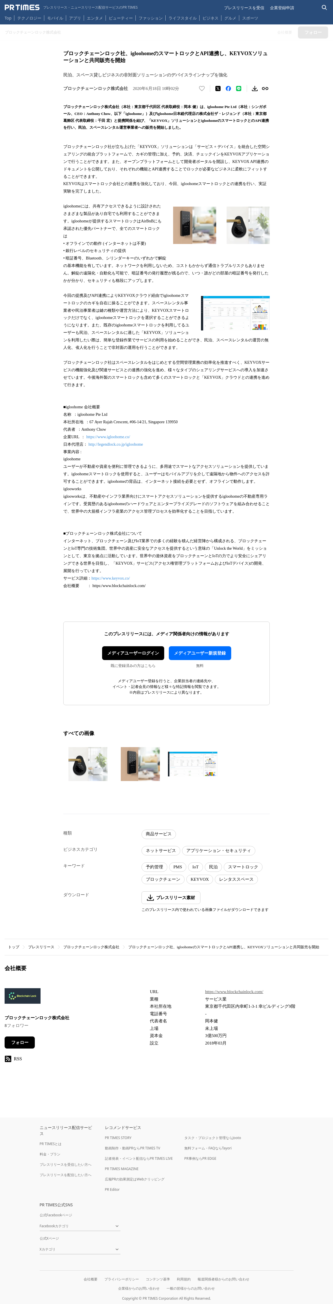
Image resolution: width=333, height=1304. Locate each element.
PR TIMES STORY (118, 1137)
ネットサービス (161, 850)
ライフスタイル (183, 18)
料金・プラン (50, 1154)
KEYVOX (200, 879)
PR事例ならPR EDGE (200, 1158)
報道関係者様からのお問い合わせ (223, 1279)
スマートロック (243, 867)
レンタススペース (236, 879)
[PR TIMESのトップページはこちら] (71, 7)
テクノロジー (29, 18)
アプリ (75, 18)
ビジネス (210, 18)
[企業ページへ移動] (23, 997)
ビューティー (121, 18)
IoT (195, 867)
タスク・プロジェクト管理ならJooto (212, 1137)
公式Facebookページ (56, 1215)
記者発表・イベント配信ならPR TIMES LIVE (139, 1158)
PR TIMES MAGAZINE (122, 1168)
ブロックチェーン (163, 879)
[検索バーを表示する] (324, 7)
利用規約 (184, 1279)
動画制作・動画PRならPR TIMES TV (132, 1148)
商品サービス (159, 834)
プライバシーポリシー (121, 1279)
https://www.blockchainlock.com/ (234, 991)
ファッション (151, 18)
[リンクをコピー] (265, 88)
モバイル (55, 18)
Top (8, 18)
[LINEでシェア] (238, 88)
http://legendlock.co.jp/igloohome (116, 444)
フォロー (19, 1042)
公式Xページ (49, 1238)
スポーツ (250, 18)
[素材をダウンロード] (254, 88)
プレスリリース (41, 947)
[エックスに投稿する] (218, 88)
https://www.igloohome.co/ (108, 437)
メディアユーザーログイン (133, 653)
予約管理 (154, 867)
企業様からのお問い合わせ (139, 1288)
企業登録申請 (282, 7)
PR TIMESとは (51, 1143)
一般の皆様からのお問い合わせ (190, 1288)
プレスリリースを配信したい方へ (65, 1174)
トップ (13, 947)
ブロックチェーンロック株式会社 (91, 947)
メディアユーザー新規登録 (200, 653)
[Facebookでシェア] (228, 88)
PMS (177, 867)
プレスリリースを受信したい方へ (65, 1164)
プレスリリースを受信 (244, 7)
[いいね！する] (201, 88)
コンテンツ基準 (158, 1279)
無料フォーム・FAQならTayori (208, 1148)
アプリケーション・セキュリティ (218, 850)
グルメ (230, 18)
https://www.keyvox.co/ (110, 578)
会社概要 (90, 1279)
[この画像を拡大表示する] (88, 764)
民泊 (213, 867)
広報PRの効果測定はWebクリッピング (135, 1179)
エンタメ (95, 18)
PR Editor (112, 1189)
